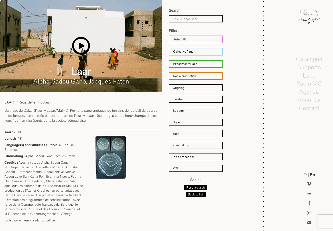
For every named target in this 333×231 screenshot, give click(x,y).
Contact (309, 108)
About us (309, 99)
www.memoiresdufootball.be (34, 220)
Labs (309, 75)
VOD (176, 168)
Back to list (195, 194)
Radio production (184, 76)
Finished (178, 99)
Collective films (183, 51)
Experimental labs (185, 64)
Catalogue (309, 59)
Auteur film (180, 39)
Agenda (309, 91)
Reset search (195, 187)
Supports (309, 67)
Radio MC (309, 83)
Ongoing (179, 88)
